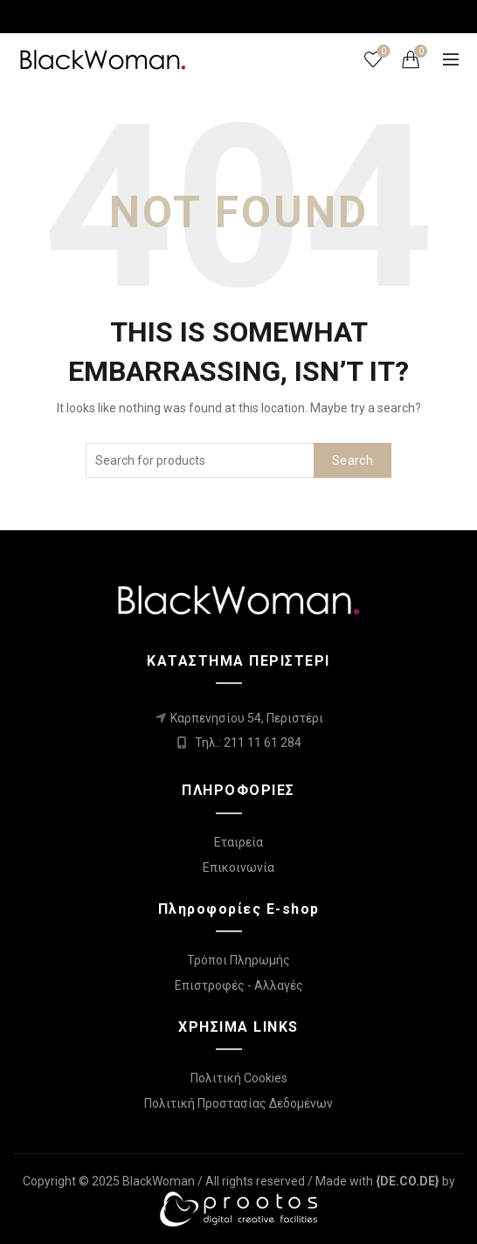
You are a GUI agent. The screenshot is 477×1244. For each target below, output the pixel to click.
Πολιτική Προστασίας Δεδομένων (238, 1103)
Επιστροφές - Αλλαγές (239, 985)
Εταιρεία (238, 842)
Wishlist (382, 52)
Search (352, 460)
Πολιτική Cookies (238, 1078)
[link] (407, 1181)
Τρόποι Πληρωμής (238, 960)
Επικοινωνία (238, 867)
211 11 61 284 (262, 743)
